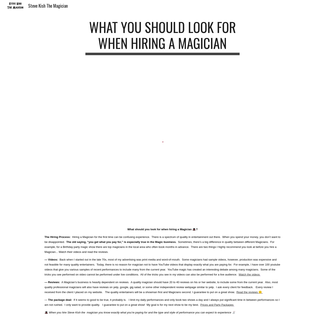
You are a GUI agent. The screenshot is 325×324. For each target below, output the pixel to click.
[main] (162, 37)
